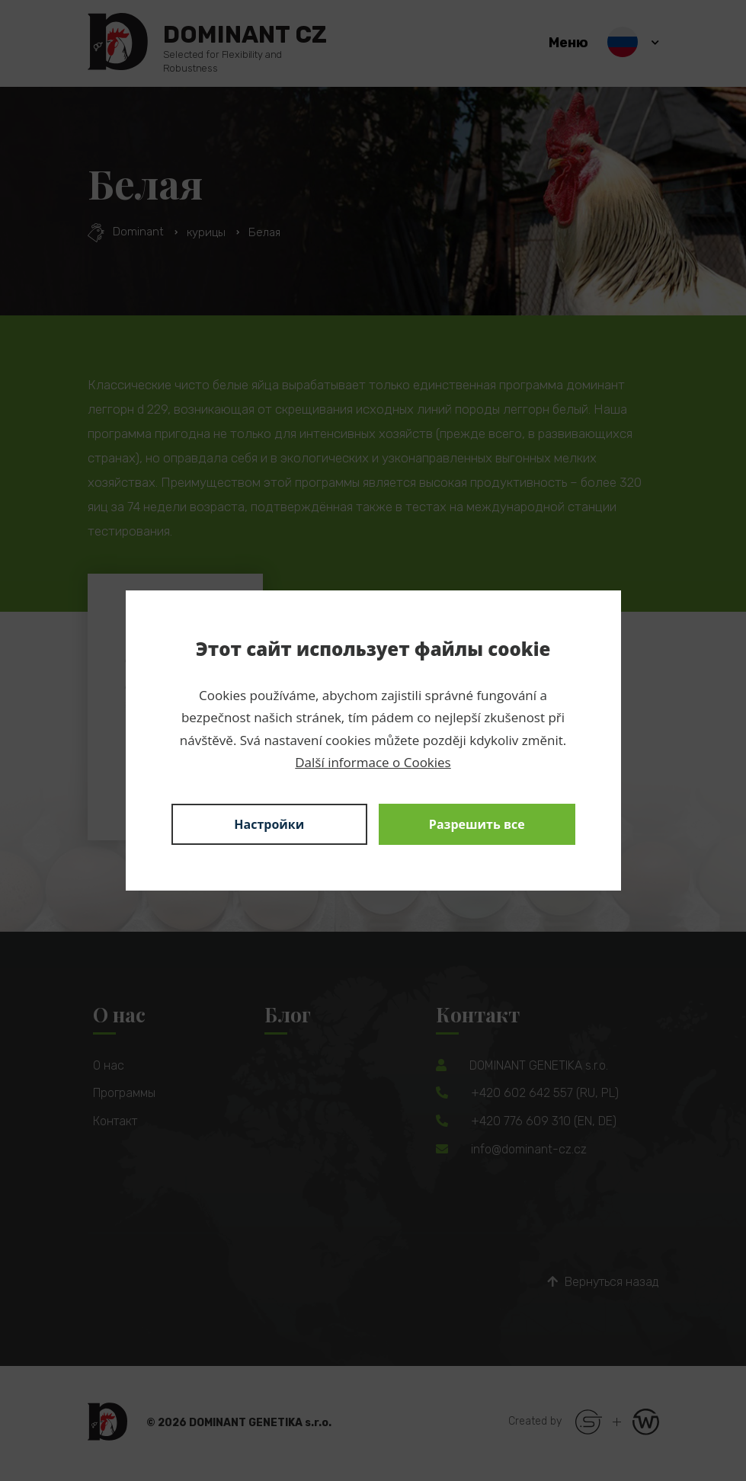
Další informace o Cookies (372, 762)
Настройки (269, 824)
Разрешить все (477, 824)
